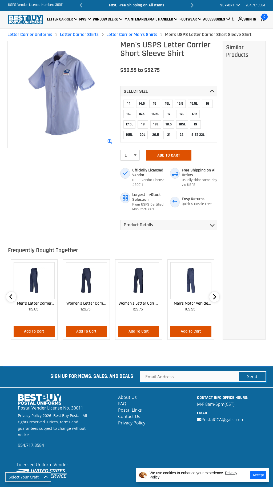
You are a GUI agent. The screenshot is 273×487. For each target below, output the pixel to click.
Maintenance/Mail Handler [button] (149, 19)
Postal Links (130, 410)
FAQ (122, 404)
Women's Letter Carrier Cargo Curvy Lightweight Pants (139, 304)
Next (192, 5)
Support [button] (227, 5)
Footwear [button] (188, 19)
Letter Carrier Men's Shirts (131, 34)
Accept (258, 475)
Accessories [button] (214, 19)
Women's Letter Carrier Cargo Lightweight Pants (86, 304)
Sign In (249, 19)
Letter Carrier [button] (60, 19)
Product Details (138, 225)
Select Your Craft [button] (24, 477)
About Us (127, 397)
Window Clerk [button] (105, 19)
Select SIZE (136, 91)
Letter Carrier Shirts (79, 34)
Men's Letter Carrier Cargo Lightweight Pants (34, 304)
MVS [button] (82, 19)
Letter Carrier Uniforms (29, 34)
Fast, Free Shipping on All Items (136, 5)
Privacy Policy (131, 423)
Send (252, 376)
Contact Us (129, 416)
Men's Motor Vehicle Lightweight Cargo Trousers (191, 304)
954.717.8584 (255, 5)
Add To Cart (168, 155)
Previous (81, 5)
